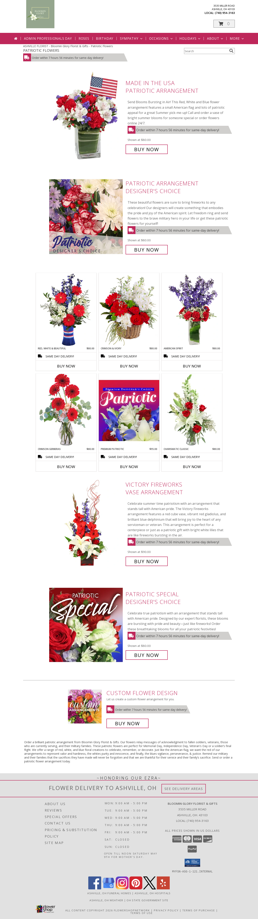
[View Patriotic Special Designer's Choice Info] (86, 625)
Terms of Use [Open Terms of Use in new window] (141, 913)
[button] (224, 24)
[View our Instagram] (122, 888)
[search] (231, 51)
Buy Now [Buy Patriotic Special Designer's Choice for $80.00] (146, 655)
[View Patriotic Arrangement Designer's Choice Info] (86, 217)
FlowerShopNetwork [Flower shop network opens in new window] (132, 910)
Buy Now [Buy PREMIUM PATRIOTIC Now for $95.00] (129, 466)
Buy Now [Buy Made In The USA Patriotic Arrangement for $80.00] (146, 149)
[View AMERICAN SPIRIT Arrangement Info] (192, 310)
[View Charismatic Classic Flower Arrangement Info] (192, 410)
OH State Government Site (147, 900)
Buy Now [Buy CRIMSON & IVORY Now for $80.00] (129, 366)
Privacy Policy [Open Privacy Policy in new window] (166, 910)
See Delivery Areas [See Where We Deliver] (183, 788)
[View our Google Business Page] (108, 888)
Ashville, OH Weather (106, 900)
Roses (84, 38)
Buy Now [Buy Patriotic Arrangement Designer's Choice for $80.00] (146, 249)
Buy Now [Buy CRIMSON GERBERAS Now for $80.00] (66, 466)
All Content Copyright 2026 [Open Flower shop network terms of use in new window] (89, 910)
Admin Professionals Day (48, 38)
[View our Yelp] (163, 888)
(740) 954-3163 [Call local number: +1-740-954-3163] (225, 13)
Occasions (161, 38)
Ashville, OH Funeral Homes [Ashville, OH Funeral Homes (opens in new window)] (109, 893)
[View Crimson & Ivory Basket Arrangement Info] (129, 309)
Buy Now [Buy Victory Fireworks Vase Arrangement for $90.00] (146, 561)
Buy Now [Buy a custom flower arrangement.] (127, 723)
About (215, 38)
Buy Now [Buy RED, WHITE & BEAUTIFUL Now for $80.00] (66, 366)
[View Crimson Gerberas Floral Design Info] (66, 410)
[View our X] (149, 888)
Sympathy (131, 38)
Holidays (190, 38)
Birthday (104, 38)
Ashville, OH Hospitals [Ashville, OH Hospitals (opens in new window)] (153, 893)
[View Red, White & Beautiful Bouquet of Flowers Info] (66, 310)
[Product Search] (205, 51)
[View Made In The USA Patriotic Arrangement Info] (86, 116)
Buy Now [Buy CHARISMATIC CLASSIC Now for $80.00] (192, 466)
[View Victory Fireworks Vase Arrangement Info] (86, 523)
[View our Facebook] (94, 888)
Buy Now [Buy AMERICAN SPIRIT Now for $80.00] (192, 366)
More (237, 38)
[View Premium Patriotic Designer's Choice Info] (129, 410)
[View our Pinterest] (135, 888)
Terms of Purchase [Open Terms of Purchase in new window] (198, 910)
